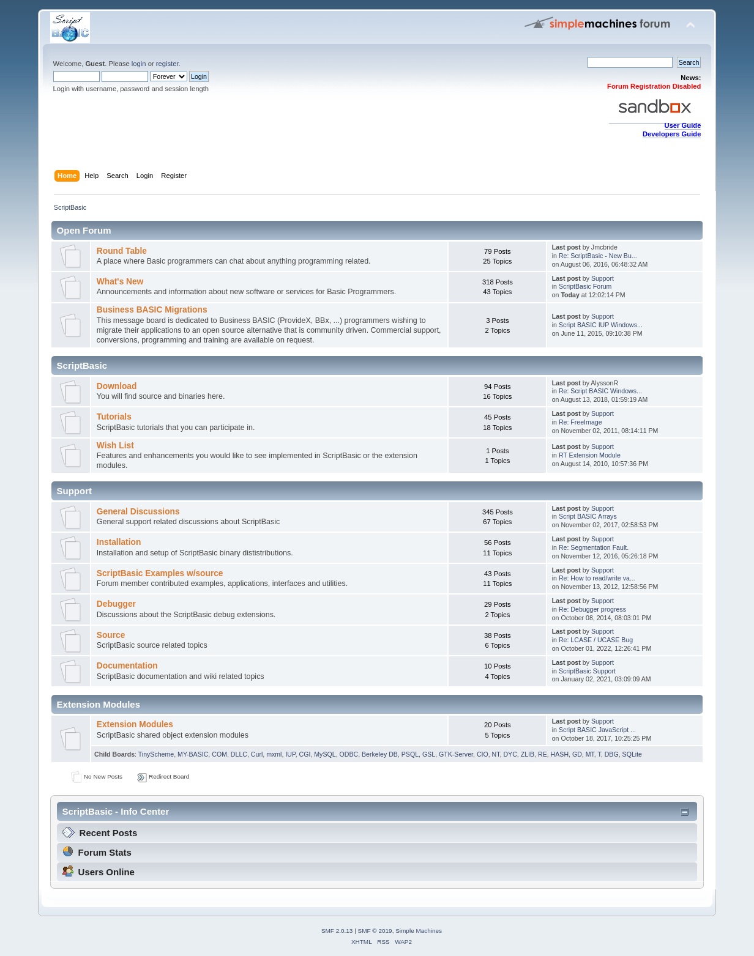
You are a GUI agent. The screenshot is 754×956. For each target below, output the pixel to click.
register (167, 63)
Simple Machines (418, 930)
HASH (560, 754)
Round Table (122, 251)
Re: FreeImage (580, 422)
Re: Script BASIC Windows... (600, 391)
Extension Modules (135, 724)
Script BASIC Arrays (588, 516)
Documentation (127, 665)
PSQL (410, 754)
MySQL (324, 754)
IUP (290, 754)
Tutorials (114, 416)
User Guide (683, 125)
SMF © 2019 (375, 930)
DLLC (239, 754)
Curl (257, 754)
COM (219, 754)
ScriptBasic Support (587, 671)
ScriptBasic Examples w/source (160, 573)
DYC (510, 754)
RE (542, 754)
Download (117, 386)
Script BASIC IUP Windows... (601, 324)
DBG (612, 754)
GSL (428, 754)
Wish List (115, 445)
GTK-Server (456, 754)
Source (111, 635)
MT (590, 754)
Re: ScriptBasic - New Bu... (598, 255)
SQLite (632, 754)
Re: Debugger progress (592, 609)
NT (496, 754)
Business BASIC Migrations (152, 309)
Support (602, 278)
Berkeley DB (380, 754)
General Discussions (138, 511)
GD (577, 754)
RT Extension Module (590, 455)
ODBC (349, 754)
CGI (305, 754)
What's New (120, 281)
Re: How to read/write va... (597, 578)
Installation (119, 542)
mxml (274, 754)
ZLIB (527, 754)
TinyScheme (156, 754)
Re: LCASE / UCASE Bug (596, 639)
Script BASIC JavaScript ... (597, 729)
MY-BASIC (192, 754)
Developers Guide (672, 134)
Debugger (116, 604)
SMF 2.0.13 (337, 930)
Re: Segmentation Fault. (594, 547)
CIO (482, 754)
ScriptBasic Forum (585, 286)
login (139, 63)
